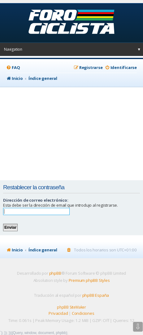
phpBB (55, 273)
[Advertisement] (70, 133)
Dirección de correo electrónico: (35, 200)
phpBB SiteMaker (71, 307)
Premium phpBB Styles (89, 280)
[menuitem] (13, 67)
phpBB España (95, 295)
